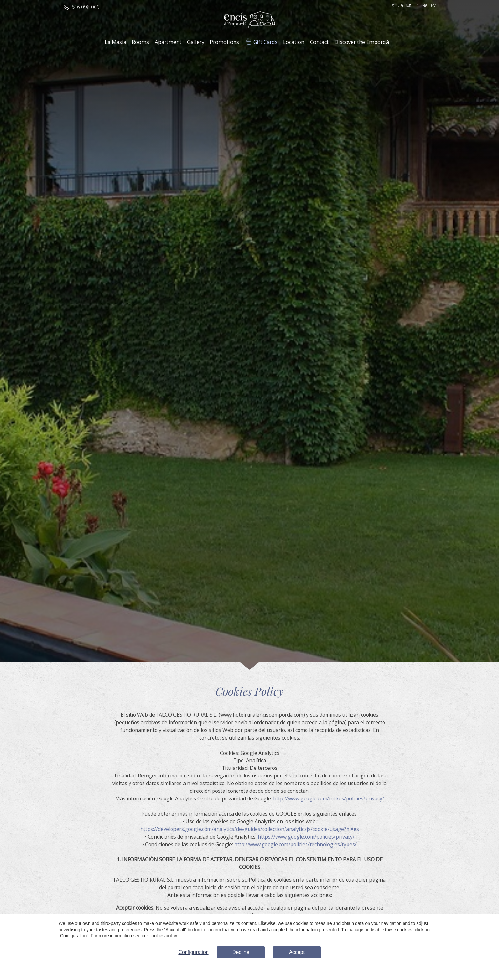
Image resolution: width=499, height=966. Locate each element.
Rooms (140, 42)
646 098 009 (85, 7)
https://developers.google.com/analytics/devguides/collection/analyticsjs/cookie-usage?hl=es (249, 829)
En (408, 5)
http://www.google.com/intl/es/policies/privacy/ (328, 798)
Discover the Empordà (361, 42)
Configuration (193, 952)
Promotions (224, 42)
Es (391, 5)
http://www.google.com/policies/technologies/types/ (295, 844)
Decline (240, 952)
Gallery (195, 42)
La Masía (115, 42)
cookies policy (163, 935)
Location (293, 42)
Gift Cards (265, 42)
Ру (433, 5)
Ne (425, 5)
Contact (319, 42)
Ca (400, 5)
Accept (297, 952)
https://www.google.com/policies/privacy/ (306, 836)
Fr (416, 5)
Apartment (168, 42)
